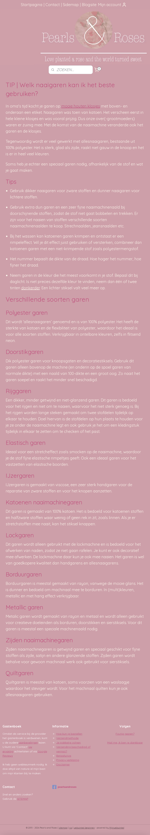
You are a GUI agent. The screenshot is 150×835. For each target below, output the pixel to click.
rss (70, 827)
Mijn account (112, 4)
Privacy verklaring (67, 760)
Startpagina (31, 4)
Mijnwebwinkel (116, 827)
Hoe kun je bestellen (69, 733)
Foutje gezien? (125, 733)
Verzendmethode (67, 738)
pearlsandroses (64, 787)
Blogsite (89, 4)
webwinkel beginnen (84, 827)
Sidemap (71, 4)
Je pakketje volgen (68, 742)
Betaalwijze (63, 755)
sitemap (63, 827)
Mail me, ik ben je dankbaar (125, 742)
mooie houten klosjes (80, 106)
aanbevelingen (28, 742)
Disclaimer (63, 764)
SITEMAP (22, 799)
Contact (53, 4)
